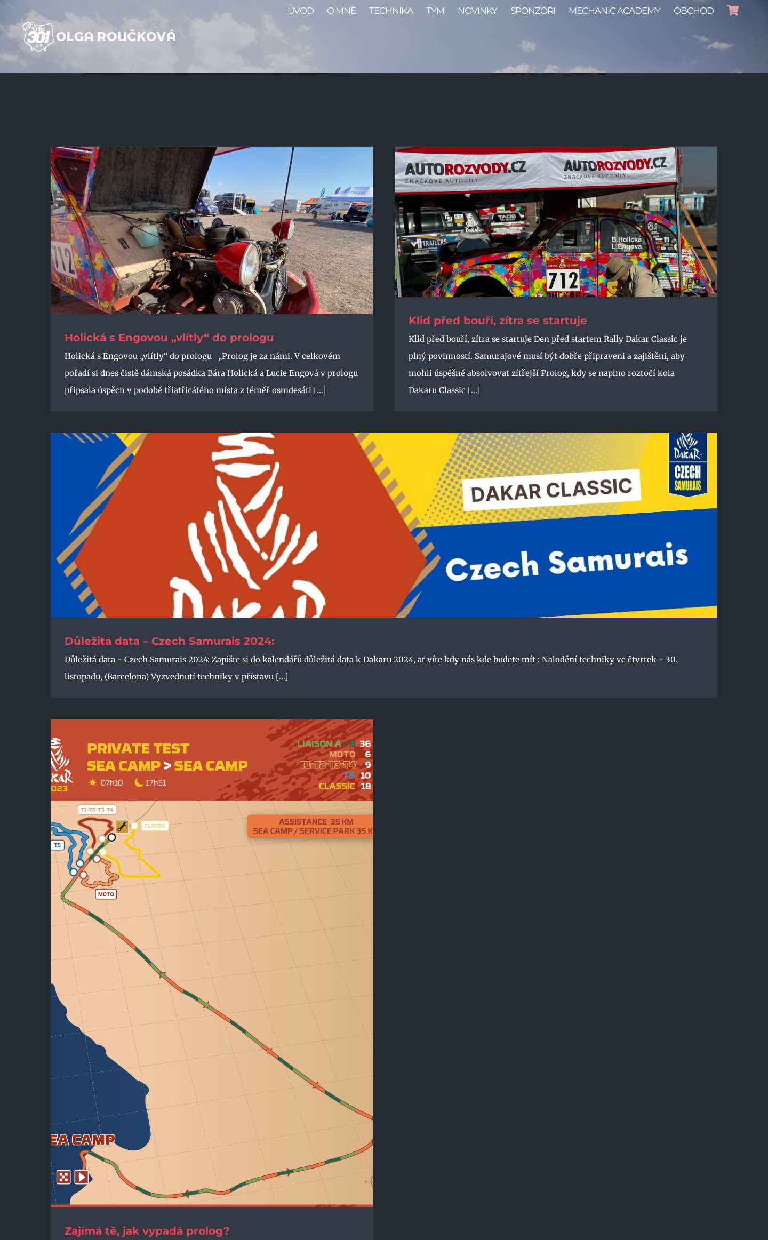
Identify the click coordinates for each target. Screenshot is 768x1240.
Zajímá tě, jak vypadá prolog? (147, 1231)
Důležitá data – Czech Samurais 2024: (169, 641)
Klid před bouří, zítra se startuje (498, 320)
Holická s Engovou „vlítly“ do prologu (169, 337)
